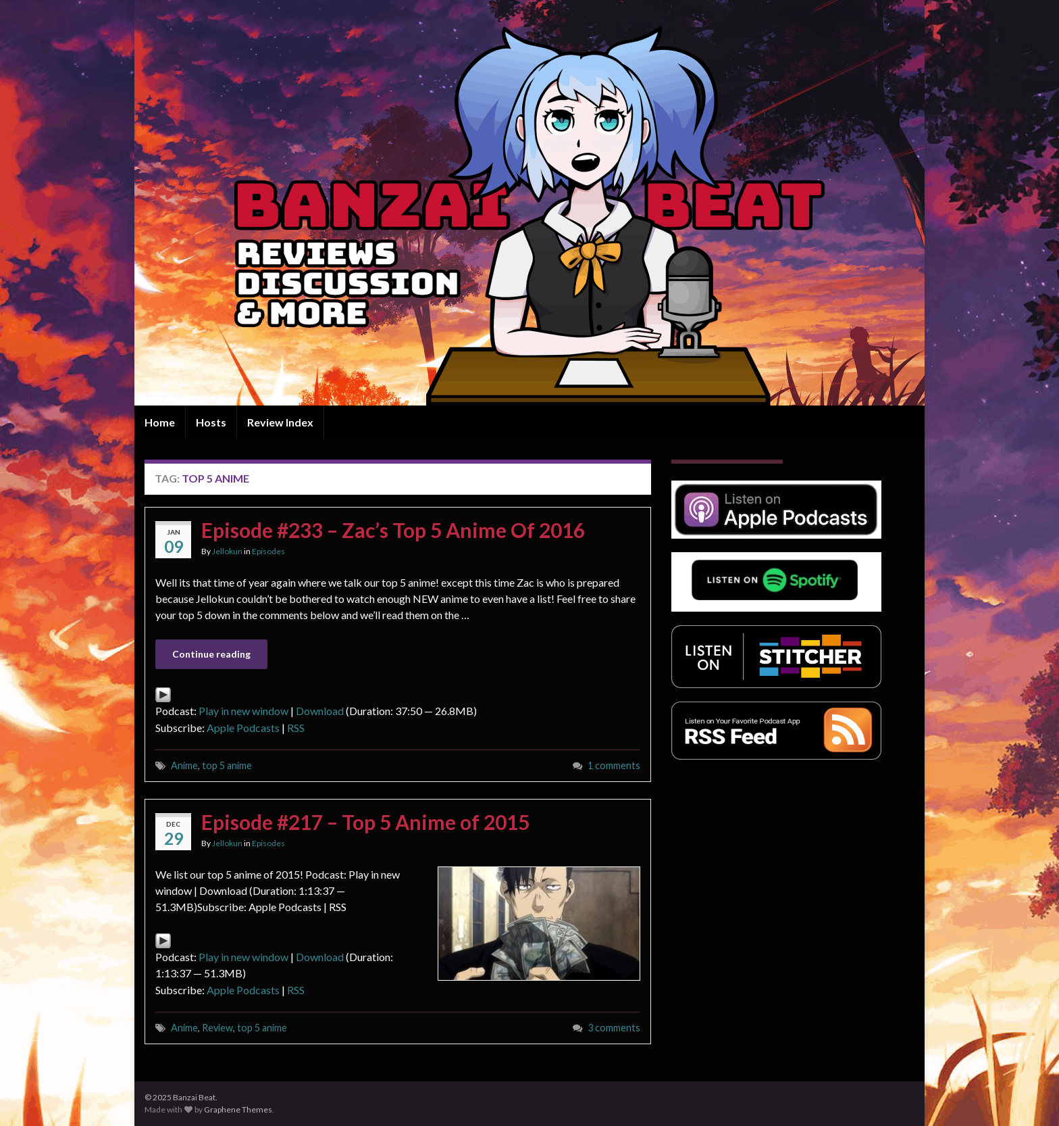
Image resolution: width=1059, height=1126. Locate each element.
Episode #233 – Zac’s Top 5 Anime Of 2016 (393, 530)
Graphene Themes (238, 1109)
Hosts (211, 422)
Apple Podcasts (243, 727)
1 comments (614, 765)
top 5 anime (227, 765)
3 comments (614, 1027)
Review (217, 1027)
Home (160, 422)
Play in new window (243, 710)
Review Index (280, 422)
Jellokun (227, 551)
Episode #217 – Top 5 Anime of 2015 (365, 822)
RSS (296, 727)
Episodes (268, 551)
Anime (184, 765)
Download (320, 710)
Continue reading (211, 654)
